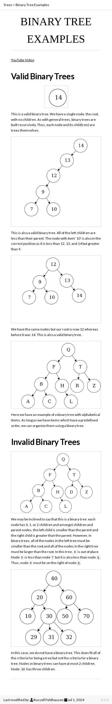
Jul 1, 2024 (76, 699)
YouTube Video (22, 60)
